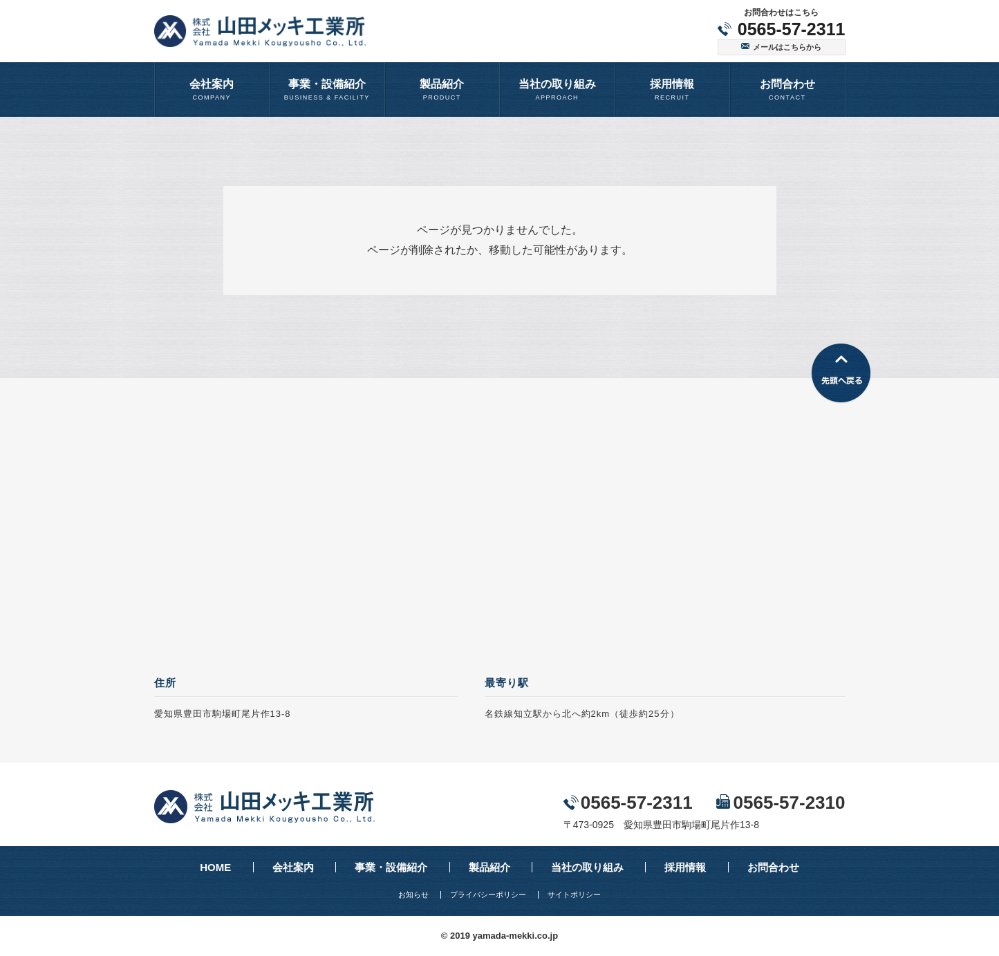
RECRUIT (672, 89)
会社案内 (293, 867)
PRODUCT (442, 89)
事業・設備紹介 (391, 867)
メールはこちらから (787, 47)
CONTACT (787, 89)
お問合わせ (773, 867)
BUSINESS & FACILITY (327, 89)
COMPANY (212, 89)
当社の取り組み (587, 867)
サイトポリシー (574, 895)
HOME (215, 867)
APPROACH (557, 89)
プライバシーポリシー (488, 895)
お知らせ (413, 895)
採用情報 (685, 867)
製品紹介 (489, 867)
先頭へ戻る (841, 374)
